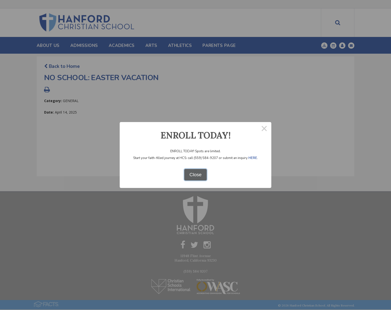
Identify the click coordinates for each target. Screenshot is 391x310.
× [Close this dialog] (264, 129)
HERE (252, 158)
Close (196, 174)
